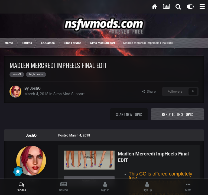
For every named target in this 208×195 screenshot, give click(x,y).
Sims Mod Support (69, 94)
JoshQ (35, 88)
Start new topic (129, 114)
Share (149, 91)
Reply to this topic (177, 114)
